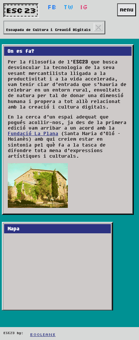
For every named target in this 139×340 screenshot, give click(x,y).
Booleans (43, 335)
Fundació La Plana (33, 133)
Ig (84, 7)
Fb (52, 7)
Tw (68, 7)
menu (126, 9)
